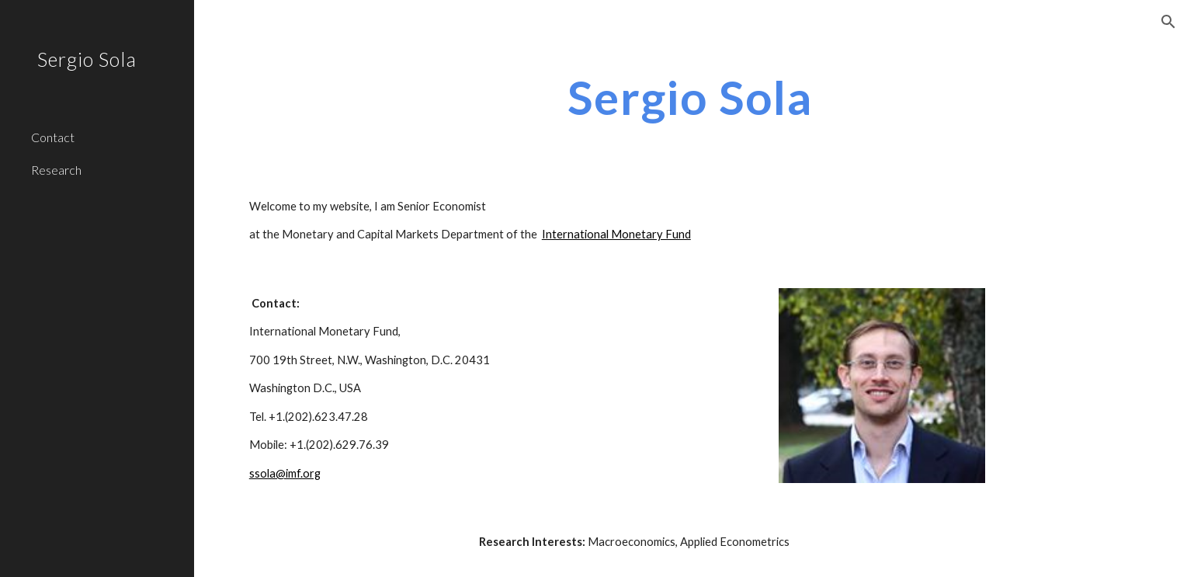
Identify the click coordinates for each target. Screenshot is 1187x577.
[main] (690, 97)
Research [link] (56, 169)
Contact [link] (53, 137)
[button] (1168, 21)
